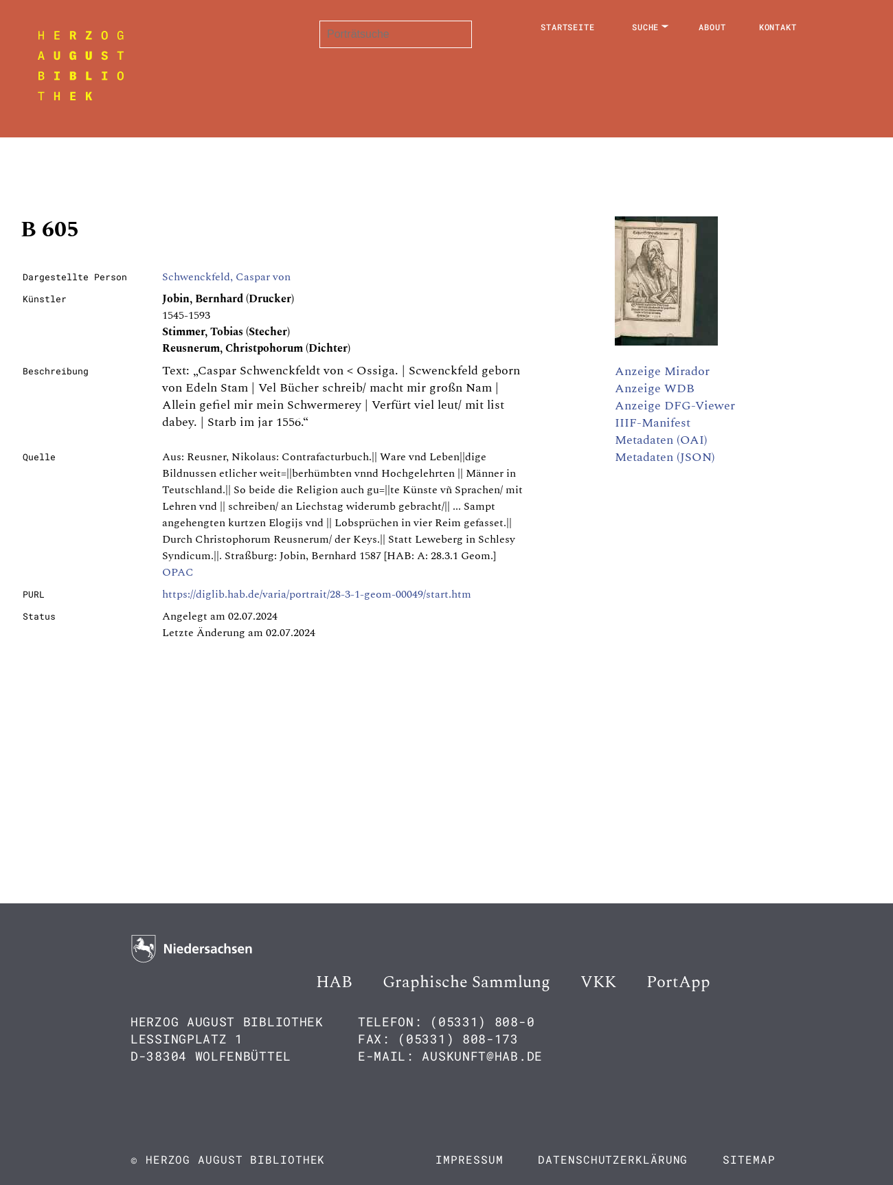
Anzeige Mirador (662, 371)
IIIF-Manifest (652, 423)
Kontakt (778, 26)
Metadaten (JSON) (665, 457)
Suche (645, 26)
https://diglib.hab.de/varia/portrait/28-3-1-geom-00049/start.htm (316, 594)
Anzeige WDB (654, 388)
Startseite (568, 26)
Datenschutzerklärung (613, 1159)
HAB (334, 982)
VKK (598, 982)
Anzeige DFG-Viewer (675, 405)
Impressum (469, 1159)
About (712, 26)
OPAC (178, 572)
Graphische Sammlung (466, 982)
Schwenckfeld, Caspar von (226, 277)
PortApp (678, 982)
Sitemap (749, 1159)
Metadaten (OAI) (661, 440)
